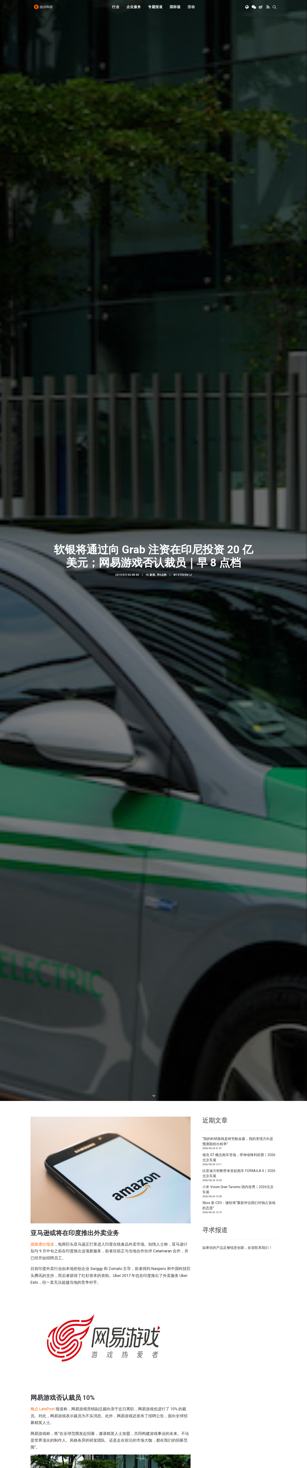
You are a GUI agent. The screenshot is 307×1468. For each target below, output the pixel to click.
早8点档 (162, 435)
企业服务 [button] (133, 9)
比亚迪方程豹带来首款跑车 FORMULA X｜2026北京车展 (238, 896)
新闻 (152, 435)
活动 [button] (191, 9)
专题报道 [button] (155, 9)
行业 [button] (115, 9)
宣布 (95, 1311)
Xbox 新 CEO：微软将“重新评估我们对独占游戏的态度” (238, 928)
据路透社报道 (42, 966)
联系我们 (262, 970)
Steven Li (185, 435)
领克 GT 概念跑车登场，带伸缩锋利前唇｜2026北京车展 (238, 879)
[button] (247, 9)
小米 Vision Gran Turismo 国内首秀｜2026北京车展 (238, 911)
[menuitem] (116, 9)
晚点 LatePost (43, 1131)
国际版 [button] (175, 9)
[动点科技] (44, 9)
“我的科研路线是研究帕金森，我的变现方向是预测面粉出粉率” (237, 864)
